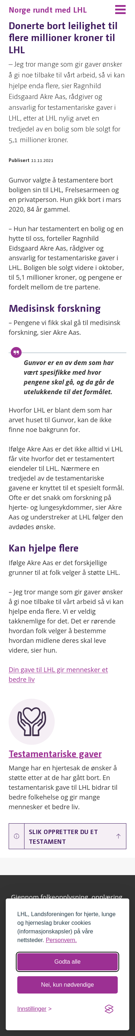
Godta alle (67, 962)
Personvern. (61, 940)
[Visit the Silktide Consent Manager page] (109, 1009)
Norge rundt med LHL (48, 9)
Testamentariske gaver (55, 753)
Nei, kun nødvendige (67, 985)
